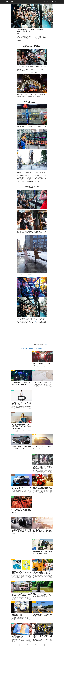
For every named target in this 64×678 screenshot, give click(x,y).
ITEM (33, 370)
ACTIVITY (34, 351)
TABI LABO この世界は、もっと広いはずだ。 (32, 348)
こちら (36, 321)
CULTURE (13, 475)
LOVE (33, 475)
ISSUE (13, 497)
